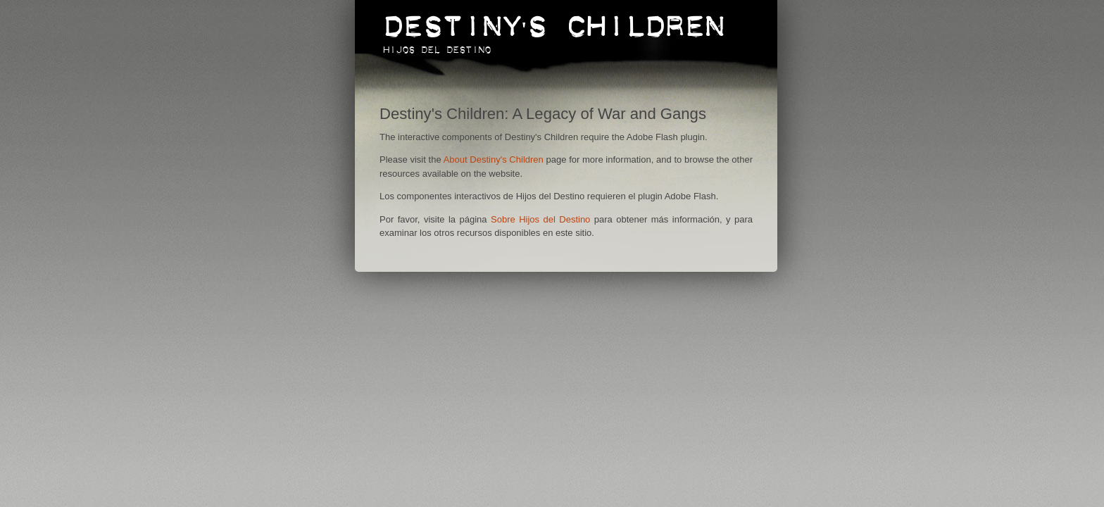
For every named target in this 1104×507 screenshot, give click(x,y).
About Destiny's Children (494, 159)
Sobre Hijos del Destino (540, 219)
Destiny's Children (553, 19)
